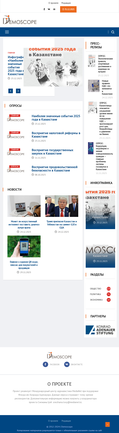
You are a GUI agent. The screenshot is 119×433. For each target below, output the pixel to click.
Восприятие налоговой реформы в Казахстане (56, 140)
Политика (95, 292)
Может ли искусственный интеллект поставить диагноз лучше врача (24, 229)
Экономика (96, 298)
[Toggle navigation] (5, 32)
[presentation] (10, 96)
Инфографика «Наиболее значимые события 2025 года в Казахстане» (17, 68)
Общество (95, 286)
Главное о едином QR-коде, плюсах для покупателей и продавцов (24, 269)
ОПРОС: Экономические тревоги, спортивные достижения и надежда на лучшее (105, 63)
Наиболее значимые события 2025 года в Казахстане (56, 123)
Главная (11, 54)
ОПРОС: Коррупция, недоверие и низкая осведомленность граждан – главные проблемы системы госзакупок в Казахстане (104, 155)
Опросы (14, 171)
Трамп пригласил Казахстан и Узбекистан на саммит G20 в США (61, 229)
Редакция (66, 3)
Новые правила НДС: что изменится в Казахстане (107, 87)
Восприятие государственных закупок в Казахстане (52, 157)
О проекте (53, 3)
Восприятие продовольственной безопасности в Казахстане (54, 174)
